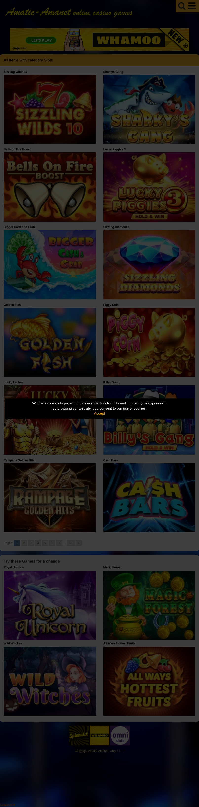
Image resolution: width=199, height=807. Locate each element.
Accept (99, 413)
